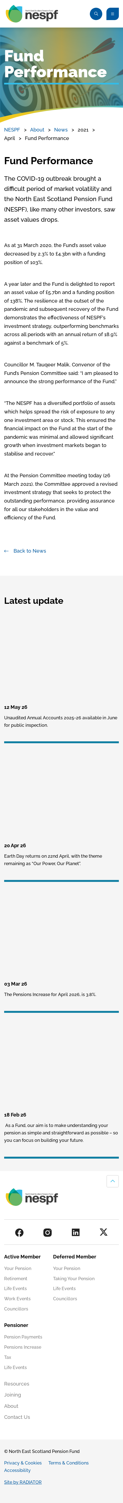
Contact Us (17, 1417)
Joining (12, 1395)
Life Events (15, 1288)
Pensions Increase (22, 1347)
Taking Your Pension (74, 1278)
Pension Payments (23, 1337)
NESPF (12, 130)
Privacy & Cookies (23, 1463)
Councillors (16, 1309)
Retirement (15, 1278)
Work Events (17, 1298)
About (37, 130)
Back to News (30, 551)
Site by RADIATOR (23, 1482)
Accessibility (17, 1470)
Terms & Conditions (68, 1463)
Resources (16, 1384)
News (61, 130)
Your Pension (17, 1268)
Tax (7, 1357)
